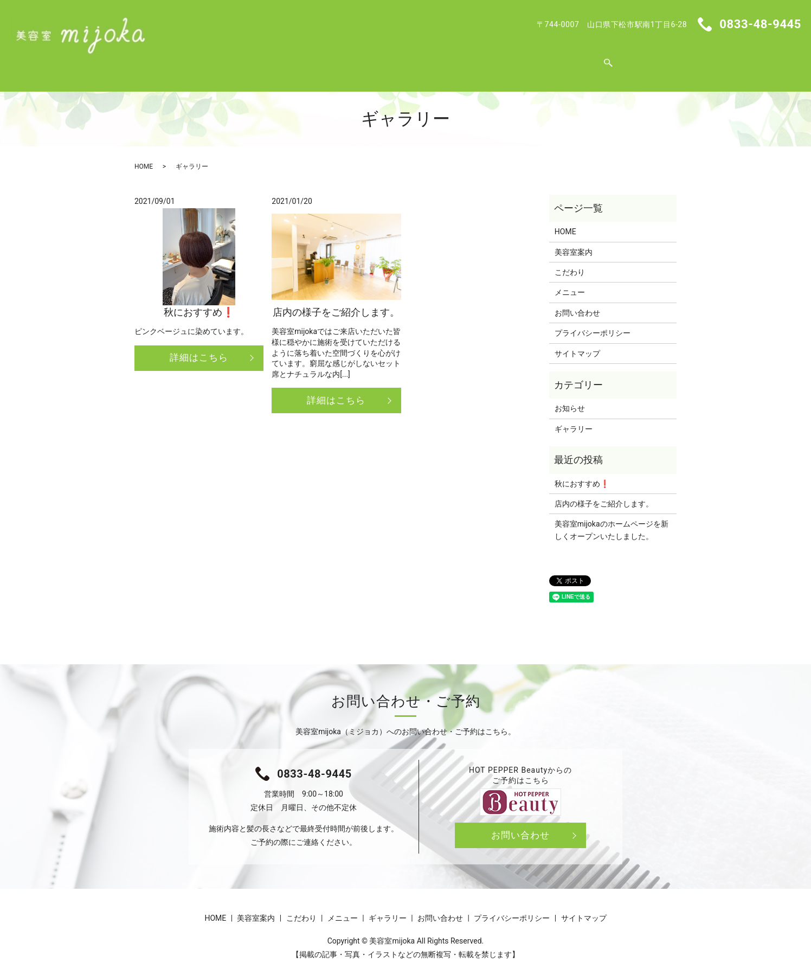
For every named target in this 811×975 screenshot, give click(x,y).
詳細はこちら (199, 348)
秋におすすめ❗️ (582, 473)
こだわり (360, 58)
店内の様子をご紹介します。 (604, 493)
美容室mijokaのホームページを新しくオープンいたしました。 (611, 519)
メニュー (410, 58)
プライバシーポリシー (592, 322)
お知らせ (570, 398)
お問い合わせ (526, 58)
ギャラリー (464, 58)
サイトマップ (577, 343)
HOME (256, 58)
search (567, 59)
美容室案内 (306, 58)
